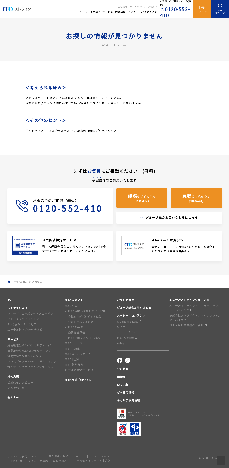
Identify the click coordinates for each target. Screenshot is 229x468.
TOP (10, 300)
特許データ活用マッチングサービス (30, 367)
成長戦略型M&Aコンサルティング (29, 345)
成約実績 (13, 376)
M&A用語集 (72, 348)
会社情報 (123, 6)
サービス (13, 339)
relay (122, 343)
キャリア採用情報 (128, 400)
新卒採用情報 (125, 392)
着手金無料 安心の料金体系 (25, 329)
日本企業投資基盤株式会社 (188, 325)
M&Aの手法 (75, 327)
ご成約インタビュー (20, 382)
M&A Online (127, 337)
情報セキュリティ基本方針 (94, 460)
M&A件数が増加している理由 (87, 311)
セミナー (13, 397)
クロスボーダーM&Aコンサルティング (32, 361)
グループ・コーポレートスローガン (30, 313)
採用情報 (149, 6)
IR (131, 6)
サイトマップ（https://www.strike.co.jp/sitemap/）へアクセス (71, 130)
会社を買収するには (81, 322)
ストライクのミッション (23, 319)
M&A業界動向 (74, 364)
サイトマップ (101, 456)
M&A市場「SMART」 (79, 379)
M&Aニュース (73, 343)
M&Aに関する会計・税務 (84, 338)
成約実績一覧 (16, 388)
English (138, 6)
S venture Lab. (129, 321)
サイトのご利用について (23, 456)
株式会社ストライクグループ (189, 300)
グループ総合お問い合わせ (134, 307)
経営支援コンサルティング (24, 356)
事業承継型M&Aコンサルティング (29, 351)
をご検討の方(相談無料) (141, 197)
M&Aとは (71, 306)
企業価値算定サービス (79, 370)
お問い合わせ (125, 300)
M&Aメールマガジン (78, 354)
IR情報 (121, 377)
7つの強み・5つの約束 (22, 324)
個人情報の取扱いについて (66, 456)
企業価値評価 (76, 332)
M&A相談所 (72, 359)
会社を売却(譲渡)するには (85, 316)
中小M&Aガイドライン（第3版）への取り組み (37, 460)
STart (121, 327)
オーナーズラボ (127, 332)
